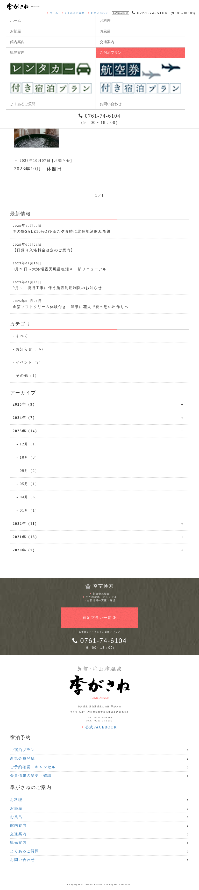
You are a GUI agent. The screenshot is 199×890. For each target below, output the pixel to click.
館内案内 (17, 42)
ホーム (52, 13)
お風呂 (105, 31)
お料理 (105, 21)
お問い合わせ (98, 13)
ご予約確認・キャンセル (100, 597)
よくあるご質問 (73, 13)
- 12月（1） (28, 444)
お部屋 (15, 31)
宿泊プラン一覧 (99, 618)
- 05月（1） (28, 484)
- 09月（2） (28, 471)
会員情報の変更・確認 (100, 600)
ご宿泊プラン (111, 53)
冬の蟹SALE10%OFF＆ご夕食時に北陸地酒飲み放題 (99, 228)
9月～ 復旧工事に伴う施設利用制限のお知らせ (99, 285)
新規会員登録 (100, 593)
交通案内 (107, 42)
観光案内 (17, 53)
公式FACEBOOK (99, 727)
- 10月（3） (28, 457)
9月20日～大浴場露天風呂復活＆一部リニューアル (99, 266)
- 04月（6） (28, 497)
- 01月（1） (28, 510)
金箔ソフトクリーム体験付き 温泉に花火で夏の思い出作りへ (99, 304)
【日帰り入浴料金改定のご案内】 (99, 247)
